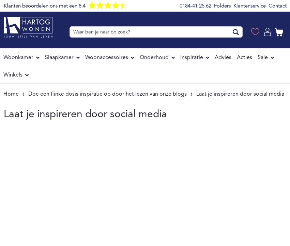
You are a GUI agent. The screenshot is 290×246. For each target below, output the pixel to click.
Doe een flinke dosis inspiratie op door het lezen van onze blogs (107, 94)
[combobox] (156, 32)
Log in (268, 32)
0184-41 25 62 (195, 6)
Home (11, 94)
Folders (222, 6)
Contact (278, 6)
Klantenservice (249, 6)
